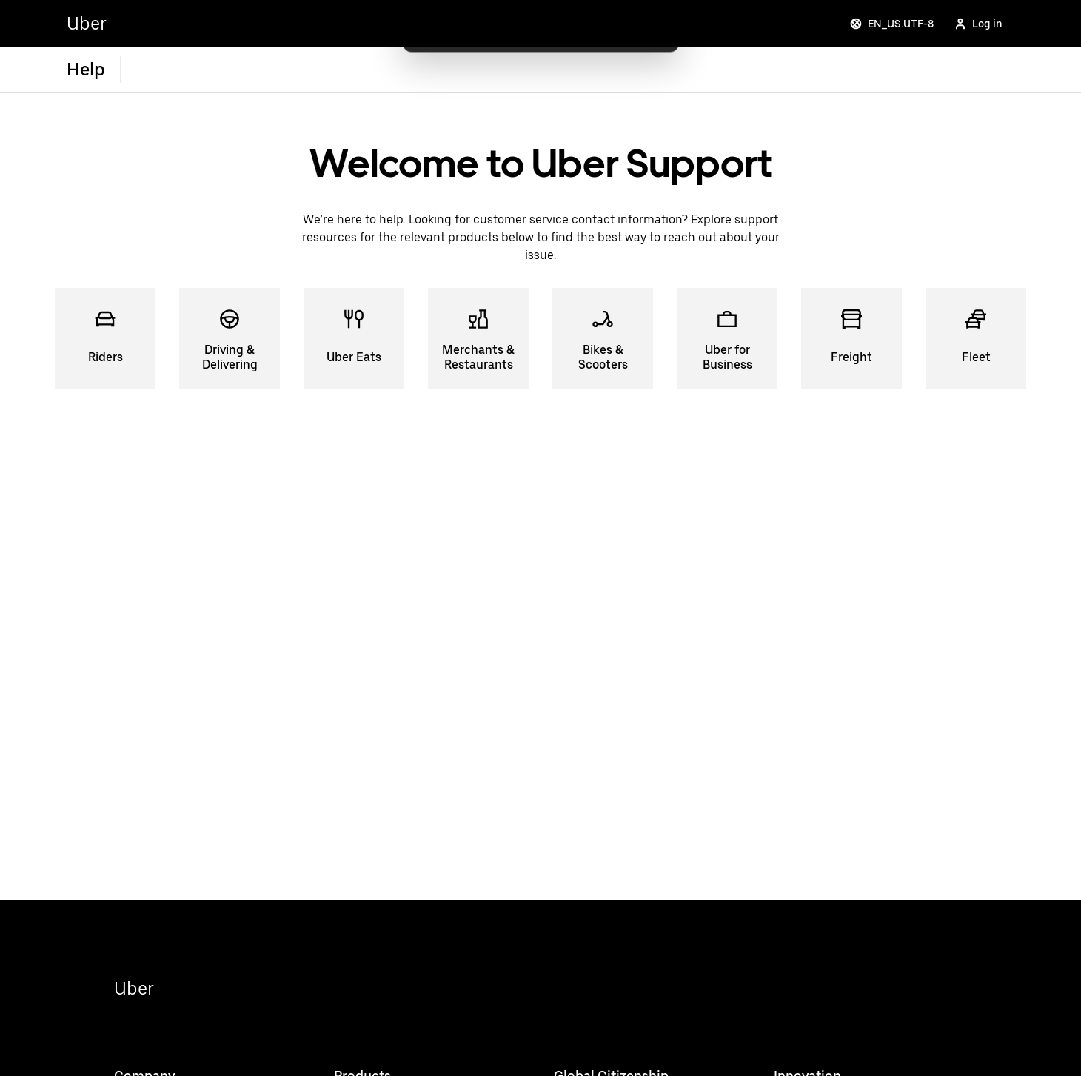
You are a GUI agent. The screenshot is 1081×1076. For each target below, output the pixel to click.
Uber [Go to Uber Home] (87, 23)
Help (86, 69)
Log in (978, 24)
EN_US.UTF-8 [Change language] (892, 24)
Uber (134, 988)
